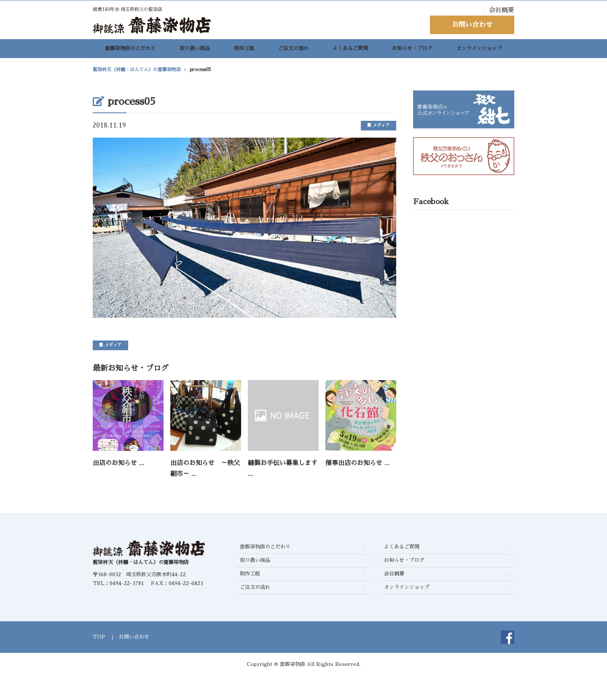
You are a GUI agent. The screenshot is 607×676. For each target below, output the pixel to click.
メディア (378, 125)
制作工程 (244, 50)
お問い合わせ (472, 24)
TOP (99, 636)
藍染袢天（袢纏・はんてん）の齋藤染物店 (141, 562)
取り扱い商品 (195, 50)
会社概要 (501, 10)
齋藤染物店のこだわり (130, 50)
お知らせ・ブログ (412, 50)
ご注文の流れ (293, 50)
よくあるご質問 (350, 50)
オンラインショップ (479, 50)
